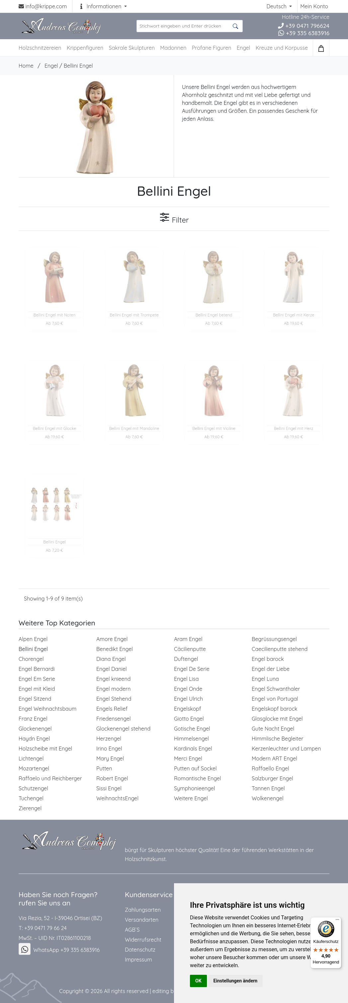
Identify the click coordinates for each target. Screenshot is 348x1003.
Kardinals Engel (193, 748)
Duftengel (186, 659)
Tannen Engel (268, 788)
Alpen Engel (33, 639)
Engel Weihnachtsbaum (47, 708)
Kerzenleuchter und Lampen (286, 748)
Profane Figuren (211, 47)
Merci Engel (188, 758)
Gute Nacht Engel (273, 728)
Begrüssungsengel (274, 639)
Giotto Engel (189, 718)
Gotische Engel (192, 728)
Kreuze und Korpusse (282, 47)
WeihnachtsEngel (117, 798)
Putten (104, 768)
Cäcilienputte (190, 649)
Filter (174, 218)
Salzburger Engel (272, 778)
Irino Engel (109, 748)
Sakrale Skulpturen (132, 47)
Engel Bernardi (37, 669)
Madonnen (173, 47)
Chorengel (31, 659)
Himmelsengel (191, 738)
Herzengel (108, 738)
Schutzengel (33, 788)
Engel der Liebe (271, 669)
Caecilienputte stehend (279, 649)
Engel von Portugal (275, 698)
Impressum (138, 959)
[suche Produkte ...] (189, 26)
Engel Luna (265, 679)
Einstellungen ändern (236, 980)
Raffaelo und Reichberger (50, 778)
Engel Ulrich (188, 698)
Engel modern (113, 688)
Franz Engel (33, 718)
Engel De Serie (192, 669)
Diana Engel (111, 659)
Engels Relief (112, 708)
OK (198, 980)
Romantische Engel (197, 778)
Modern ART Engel (274, 758)
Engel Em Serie (37, 679)
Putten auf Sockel (195, 768)
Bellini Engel (78, 65)
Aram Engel (188, 639)
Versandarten (141, 919)
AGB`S (132, 929)
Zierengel (30, 808)
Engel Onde (188, 688)
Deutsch (277, 6)
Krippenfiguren (85, 47)
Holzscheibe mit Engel (45, 748)
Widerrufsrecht (143, 939)
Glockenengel (35, 728)
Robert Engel (112, 778)
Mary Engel (110, 758)
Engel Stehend (113, 698)
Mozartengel (34, 768)
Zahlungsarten (143, 909)
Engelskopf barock (275, 708)
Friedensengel (113, 718)
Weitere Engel (191, 798)
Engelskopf (187, 708)
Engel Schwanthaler (276, 688)
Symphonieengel (194, 788)
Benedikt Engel (114, 649)
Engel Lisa (186, 679)
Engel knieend (113, 679)
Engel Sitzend (35, 698)
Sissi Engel (109, 788)
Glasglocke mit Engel (277, 718)
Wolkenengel (268, 798)
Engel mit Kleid (37, 688)
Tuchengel (31, 798)
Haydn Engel (34, 738)
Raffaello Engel (270, 768)
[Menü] (337, 921)
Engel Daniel (111, 669)
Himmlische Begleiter (277, 738)
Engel (243, 47)
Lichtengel (31, 758)
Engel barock (268, 659)
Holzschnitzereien (40, 47)
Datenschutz (140, 949)
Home (26, 65)
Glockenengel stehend (123, 728)
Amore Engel (112, 639)
